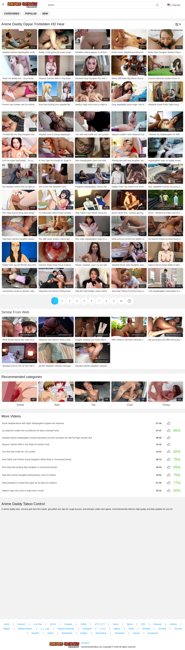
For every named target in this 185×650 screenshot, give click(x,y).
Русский (178, 612)
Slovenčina (120, 616)
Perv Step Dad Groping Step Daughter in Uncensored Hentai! (29, 466)
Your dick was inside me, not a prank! (18, 451)
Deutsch (21, 608)
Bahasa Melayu (25, 612)
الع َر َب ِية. (45, 612)
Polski (131, 612)
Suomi (116, 608)
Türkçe (50, 616)
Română (146, 612)
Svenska (162, 612)
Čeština (173, 608)
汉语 (143, 608)
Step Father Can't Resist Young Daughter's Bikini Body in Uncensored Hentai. (37, 458)
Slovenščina (101, 616)
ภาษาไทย (37, 608)
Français (68, 608)
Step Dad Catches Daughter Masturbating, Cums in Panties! (29, 474)
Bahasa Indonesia (66, 612)
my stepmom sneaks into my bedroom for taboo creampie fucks (30, 430)
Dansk (130, 608)
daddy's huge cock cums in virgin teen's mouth (23, 490)
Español (35, 616)
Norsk (6, 608)
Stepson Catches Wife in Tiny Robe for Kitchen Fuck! (26, 444)
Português (87, 612)
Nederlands (67, 616)
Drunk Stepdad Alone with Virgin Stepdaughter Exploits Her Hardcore (33, 423)
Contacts (85, 635)
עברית (102, 612)
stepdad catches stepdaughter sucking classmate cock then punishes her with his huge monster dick (47, 437)
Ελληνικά (157, 608)
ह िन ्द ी (99, 608)
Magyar (6, 612)
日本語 (84, 608)
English (84, 616)
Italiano (117, 612)
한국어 (53, 608)
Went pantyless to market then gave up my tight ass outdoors (29, 482)
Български (153, 616)
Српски (136, 616)
